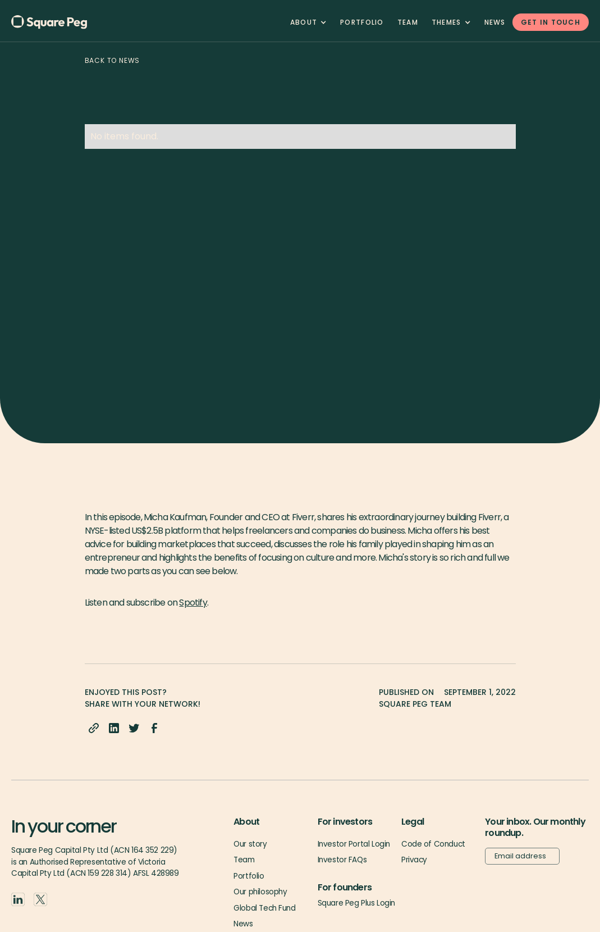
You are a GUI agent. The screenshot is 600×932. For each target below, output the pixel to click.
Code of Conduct (433, 844)
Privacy (414, 859)
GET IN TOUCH (550, 22)
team (407, 22)
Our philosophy (260, 891)
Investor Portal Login (354, 844)
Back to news (112, 60)
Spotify (193, 602)
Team (243, 859)
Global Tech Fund (264, 908)
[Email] (522, 856)
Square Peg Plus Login (356, 903)
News (495, 22)
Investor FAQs (342, 859)
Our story (250, 844)
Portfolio (362, 22)
